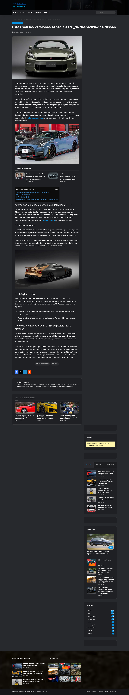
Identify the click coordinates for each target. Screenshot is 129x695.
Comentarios (110, 464)
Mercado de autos (43, 364)
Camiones (38, 12)
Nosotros (88, 691)
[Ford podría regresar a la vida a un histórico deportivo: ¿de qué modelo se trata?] (25, 407)
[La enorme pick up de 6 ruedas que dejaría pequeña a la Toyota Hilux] (91, 482)
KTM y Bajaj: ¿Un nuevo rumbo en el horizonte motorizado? (104, 562)
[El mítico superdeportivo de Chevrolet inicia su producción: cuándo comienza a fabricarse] (47, 407)
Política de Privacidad (110, 691)
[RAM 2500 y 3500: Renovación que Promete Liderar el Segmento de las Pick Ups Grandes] (91, 590)
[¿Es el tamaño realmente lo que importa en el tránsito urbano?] (100, 542)
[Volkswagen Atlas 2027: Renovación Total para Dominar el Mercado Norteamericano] (53, 679)
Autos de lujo (91, 619)
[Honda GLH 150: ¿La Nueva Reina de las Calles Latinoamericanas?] (76, 679)
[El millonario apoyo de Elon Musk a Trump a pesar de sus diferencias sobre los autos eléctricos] (20, 175)
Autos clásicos (92, 627)
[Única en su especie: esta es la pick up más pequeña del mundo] (91, 499)
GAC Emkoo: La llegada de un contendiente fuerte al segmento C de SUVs (105, 570)
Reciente (98, 464)
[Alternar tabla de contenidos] (55, 189)
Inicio (14, 19)
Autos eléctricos (92, 616)
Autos (22, 12)
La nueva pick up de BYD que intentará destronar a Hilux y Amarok (106, 473)
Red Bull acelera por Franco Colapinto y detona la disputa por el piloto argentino (69, 416)
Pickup (15, 12)
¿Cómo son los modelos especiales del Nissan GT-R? (34, 192)
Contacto (47, 12)
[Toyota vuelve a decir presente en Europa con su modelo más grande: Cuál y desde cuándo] (53, 175)
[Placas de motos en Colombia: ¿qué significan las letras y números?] (91, 491)
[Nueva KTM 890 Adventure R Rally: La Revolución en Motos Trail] (76, 672)
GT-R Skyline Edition (23, 197)
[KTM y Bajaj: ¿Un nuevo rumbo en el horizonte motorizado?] (91, 562)
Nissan (55, 364)
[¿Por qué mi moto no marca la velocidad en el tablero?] (91, 508)
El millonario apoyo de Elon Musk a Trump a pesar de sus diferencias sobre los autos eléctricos (36, 176)
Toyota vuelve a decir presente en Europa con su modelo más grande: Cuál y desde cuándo (69, 176)
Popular (88, 464)
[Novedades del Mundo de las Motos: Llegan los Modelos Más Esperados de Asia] (64, 679)
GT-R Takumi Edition (23, 194)
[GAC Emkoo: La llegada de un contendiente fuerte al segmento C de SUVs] (91, 571)
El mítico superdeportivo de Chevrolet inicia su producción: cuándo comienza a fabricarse (46, 416)
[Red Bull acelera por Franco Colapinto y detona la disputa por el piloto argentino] (69, 407)
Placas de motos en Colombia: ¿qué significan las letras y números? (105, 490)
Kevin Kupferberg (17, 32)
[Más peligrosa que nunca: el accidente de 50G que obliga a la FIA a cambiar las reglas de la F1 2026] (91, 579)
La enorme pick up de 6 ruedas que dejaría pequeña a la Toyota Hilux (105, 481)
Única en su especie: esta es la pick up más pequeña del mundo (106, 499)
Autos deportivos (21, 19)
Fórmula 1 (90, 633)
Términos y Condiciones (98, 691)
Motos (30, 12)
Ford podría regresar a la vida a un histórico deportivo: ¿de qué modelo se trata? (24, 416)
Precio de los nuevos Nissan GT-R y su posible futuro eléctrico (37, 199)
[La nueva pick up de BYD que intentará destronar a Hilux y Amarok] (91, 473)
